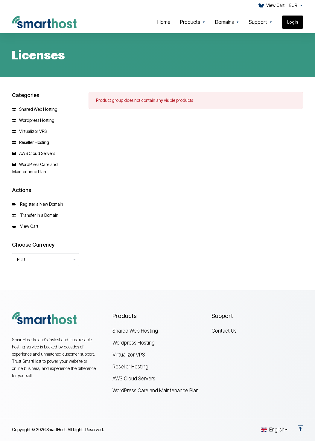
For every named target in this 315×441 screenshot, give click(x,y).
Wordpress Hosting (33, 120)
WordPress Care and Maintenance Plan (35, 168)
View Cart (25, 226)
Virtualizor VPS (29, 131)
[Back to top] (300, 428)
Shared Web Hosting (34, 109)
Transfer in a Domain (35, 215)
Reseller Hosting (30, 142)
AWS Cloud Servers (33, 153)
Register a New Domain (37, 204)
